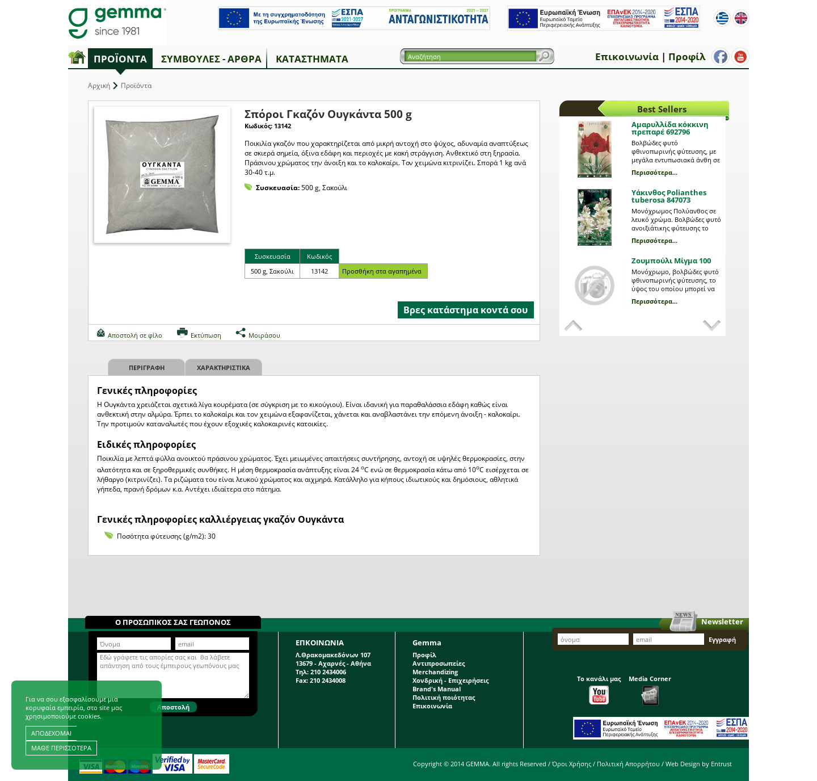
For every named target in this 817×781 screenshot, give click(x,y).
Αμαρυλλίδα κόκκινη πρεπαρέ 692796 (670, 128)
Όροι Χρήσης (571, 763)
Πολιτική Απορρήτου (628, 763)
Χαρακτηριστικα (223, 367)
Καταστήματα (312, 58)
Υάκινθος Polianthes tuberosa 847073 (668, 196)
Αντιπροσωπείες (438, 663)
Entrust (721, 763)
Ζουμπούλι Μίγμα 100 (671, 260)
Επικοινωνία (627, 56)
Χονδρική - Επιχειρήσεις (450, 680)
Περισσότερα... (654, 172)
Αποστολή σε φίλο (135, 335)
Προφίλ (686, 56)
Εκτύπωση (206, 335)
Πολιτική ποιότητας (443, 697)
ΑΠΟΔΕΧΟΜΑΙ (51, 733)
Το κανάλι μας (599, 689)
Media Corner (650, 690)
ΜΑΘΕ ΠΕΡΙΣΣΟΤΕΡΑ (61, 748)
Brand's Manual (436, 689)
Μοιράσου (264, 335)
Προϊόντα (120, 58)
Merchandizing (435, 671)
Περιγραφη (147, 367)
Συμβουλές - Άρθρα (211, 58)
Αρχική (99, 85)
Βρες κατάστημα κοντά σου (465, 310)
